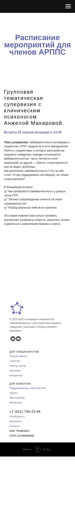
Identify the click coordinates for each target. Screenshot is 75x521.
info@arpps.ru (17, 416)
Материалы (16, 375)
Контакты (15, 426)
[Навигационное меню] (68, 6)
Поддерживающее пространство (28, 388)
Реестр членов (18, 365)
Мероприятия (17, 397)
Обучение (15, 370)
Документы (16, 421)
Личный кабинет (19, 356)
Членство (15, 361)
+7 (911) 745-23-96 (25, 411)
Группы (14, 393)
